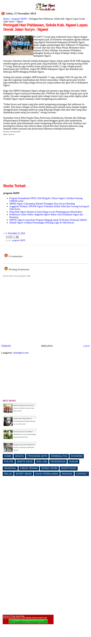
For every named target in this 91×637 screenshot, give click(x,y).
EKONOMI (76, 456)
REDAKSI (67, 473)
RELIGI (8, 473)
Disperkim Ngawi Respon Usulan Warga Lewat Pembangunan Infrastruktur (45, 211)
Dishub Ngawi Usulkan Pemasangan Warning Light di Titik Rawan (41, 222)
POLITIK (8, 461)
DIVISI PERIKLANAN (46, 473)
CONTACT (81, 473)
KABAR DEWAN (29, 468)
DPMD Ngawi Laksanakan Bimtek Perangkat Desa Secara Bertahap (42, 203)
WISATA (19, 456)
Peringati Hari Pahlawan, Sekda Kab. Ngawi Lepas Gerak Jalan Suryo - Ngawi (45, 27)
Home (6, 18)
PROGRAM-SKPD (37, 456)
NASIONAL (10, 468)
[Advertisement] (28, 162)
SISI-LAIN (41, 461)
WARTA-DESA (25, 461)
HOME (7, 456)
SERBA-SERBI (49, 468)
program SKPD (19, 18)
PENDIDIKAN (58, 461)
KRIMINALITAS (59, 456)
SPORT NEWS (24, 473)
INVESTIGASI (68, 468)
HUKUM (73, 461)
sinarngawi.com (21, 352)
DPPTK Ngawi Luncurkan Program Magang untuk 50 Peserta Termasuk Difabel (48, 220)
